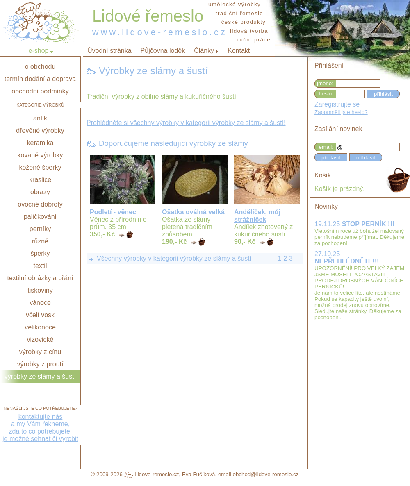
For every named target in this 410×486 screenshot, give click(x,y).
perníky (40, 228)
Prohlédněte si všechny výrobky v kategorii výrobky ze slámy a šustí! (186, 122)
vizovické (40, 339)
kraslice (40, 179)
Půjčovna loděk (163, 50)
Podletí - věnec (113, 212)
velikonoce (40, 327)
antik (40, 118)
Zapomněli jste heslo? (341, 112)
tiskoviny (39, 290)
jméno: (325, 83)
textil (40, 265)
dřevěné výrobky (40, 130)
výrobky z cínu (40, 351)
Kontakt (239, 50)
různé (40, 241)
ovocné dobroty (40, 204)
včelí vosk (40, 314)
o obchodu (40, 66)
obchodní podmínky (40, 91)
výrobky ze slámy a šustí (40, 376)
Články (204, 50)
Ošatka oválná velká (193, 212)
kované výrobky (40, 155)
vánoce (40, 302)
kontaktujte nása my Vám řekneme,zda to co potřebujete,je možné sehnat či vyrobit (40, 427)
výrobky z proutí (40, 364)
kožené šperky (40, 167)
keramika (40, 142)
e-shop (39, 50)
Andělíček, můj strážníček (257, 216)
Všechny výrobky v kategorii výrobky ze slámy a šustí (174, 258)
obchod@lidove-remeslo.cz (265, 474)
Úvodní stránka (109, 50)
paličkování (40, 216)
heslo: (326, 94)
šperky (40, 253)
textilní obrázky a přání (40, 278)
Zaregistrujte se (337, 104)
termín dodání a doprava (40, 78)
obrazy (40, 191)
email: (326, 147)
